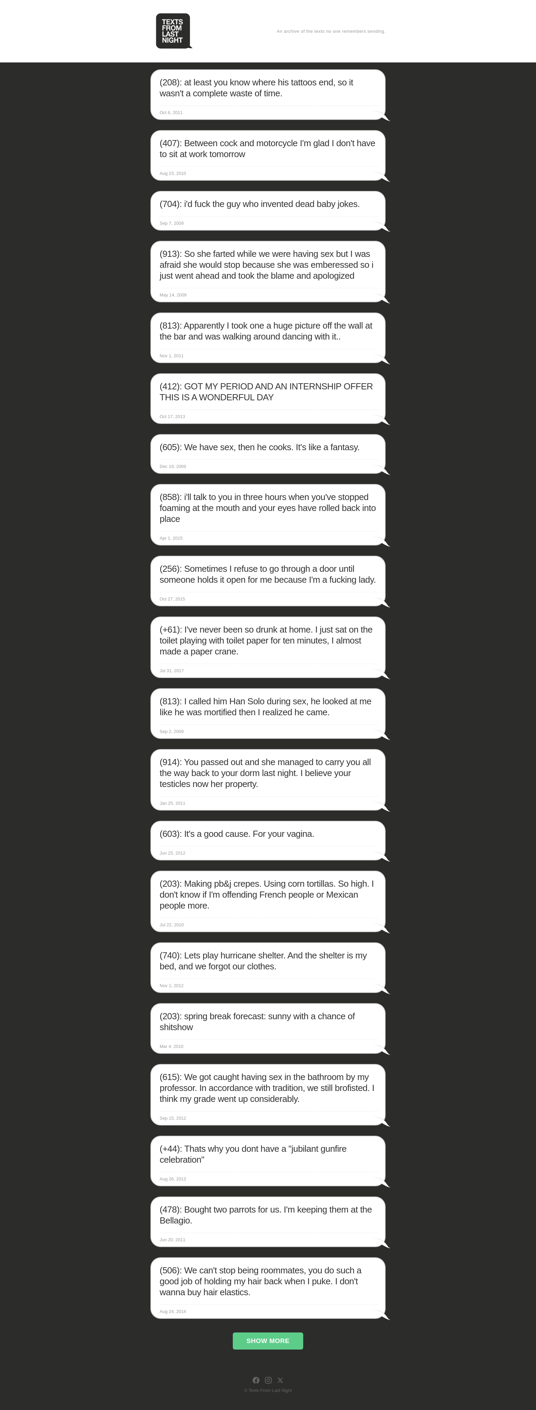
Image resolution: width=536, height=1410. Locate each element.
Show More (268, 1340)
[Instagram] (268, 1380)
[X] (280, 1380)
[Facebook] (256, 1380)
